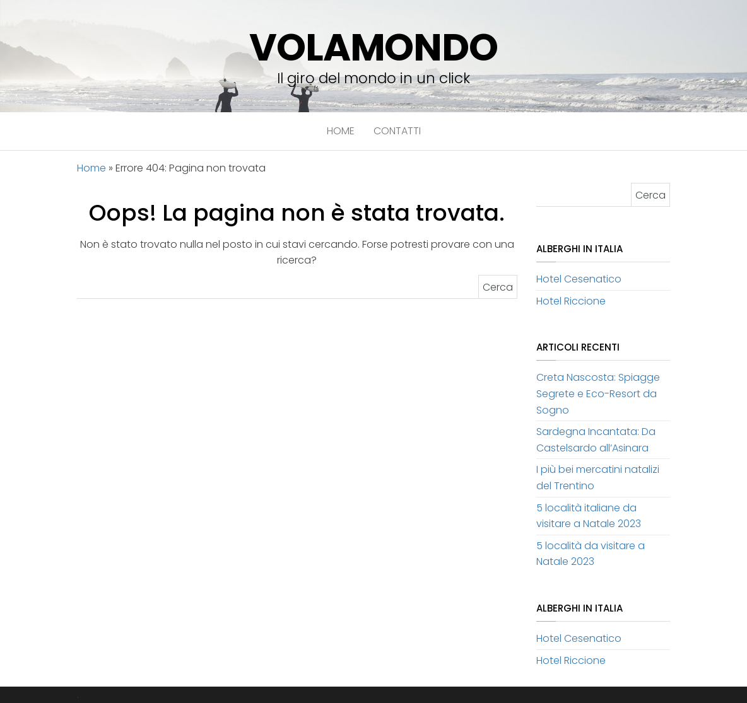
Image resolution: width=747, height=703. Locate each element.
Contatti (397, 131)
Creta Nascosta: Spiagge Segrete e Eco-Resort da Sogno (598, 393)
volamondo (373, 47)
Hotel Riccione (571, 301)
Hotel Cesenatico (578, 279)
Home (341, 131)
